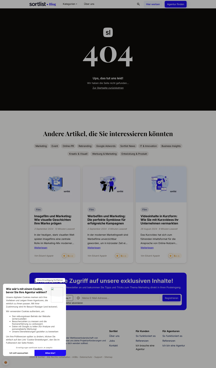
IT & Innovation (148, 146)
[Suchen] (138, 4)
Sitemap (108, 357)
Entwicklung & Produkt (134, 153)
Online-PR (68, 146)
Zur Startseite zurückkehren (108, 87)
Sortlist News (127, 146)
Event (55, 146)
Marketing (41, 146)
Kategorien (70, 3)
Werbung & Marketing (104, 153)
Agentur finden (175, 4)
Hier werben (153, 4)
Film (38, 209)
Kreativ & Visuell (78, 153)
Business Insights (171, 146)
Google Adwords (106, 146)
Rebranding (85, 146)
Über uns (89, 3)
